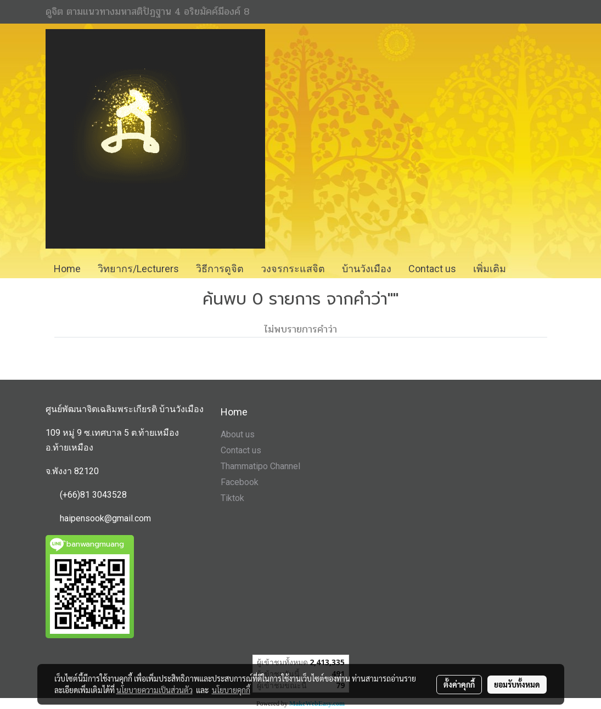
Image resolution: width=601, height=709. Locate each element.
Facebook (240, 482)
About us (238, 434)
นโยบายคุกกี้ (231, 690)
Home (67, 268)
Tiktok (232, 498)
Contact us (432, 268)
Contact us (241, 450)
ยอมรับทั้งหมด (517, 684)
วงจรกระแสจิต (293, 268)
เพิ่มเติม (489, 268)
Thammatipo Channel (260, 466)
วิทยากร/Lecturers (138, 268)
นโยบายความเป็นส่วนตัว (154, 690)
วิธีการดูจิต (220, 268)
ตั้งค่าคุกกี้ (459, 684)
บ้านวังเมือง (366, 268)
